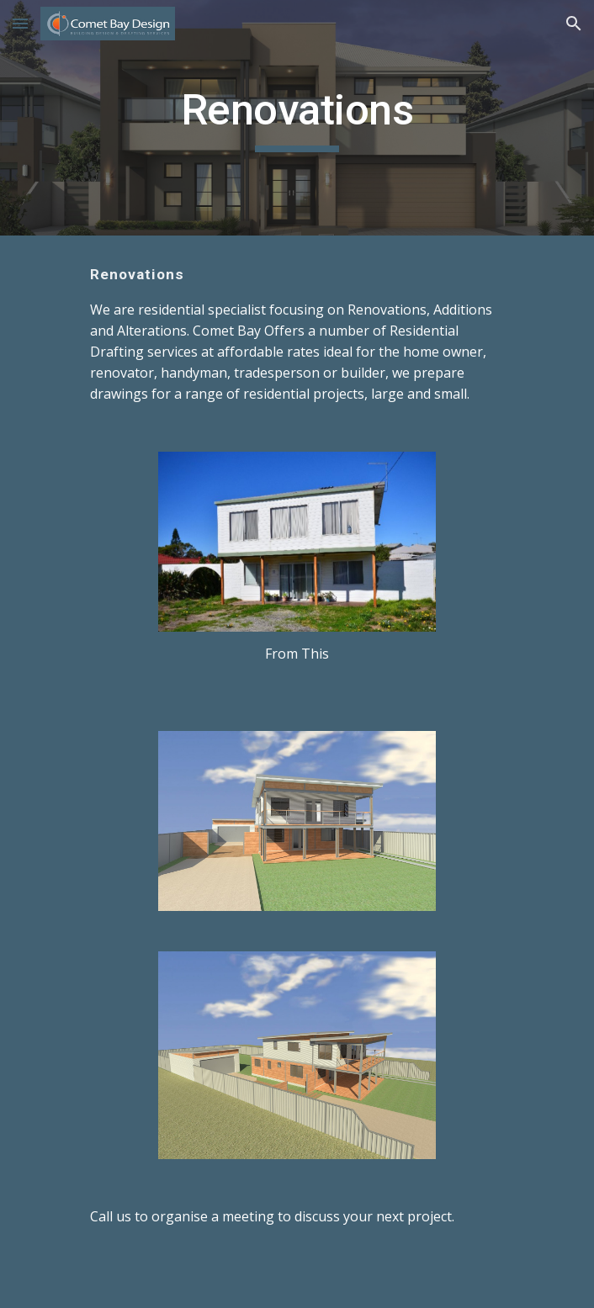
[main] (296, 118)
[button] (20, 23)
